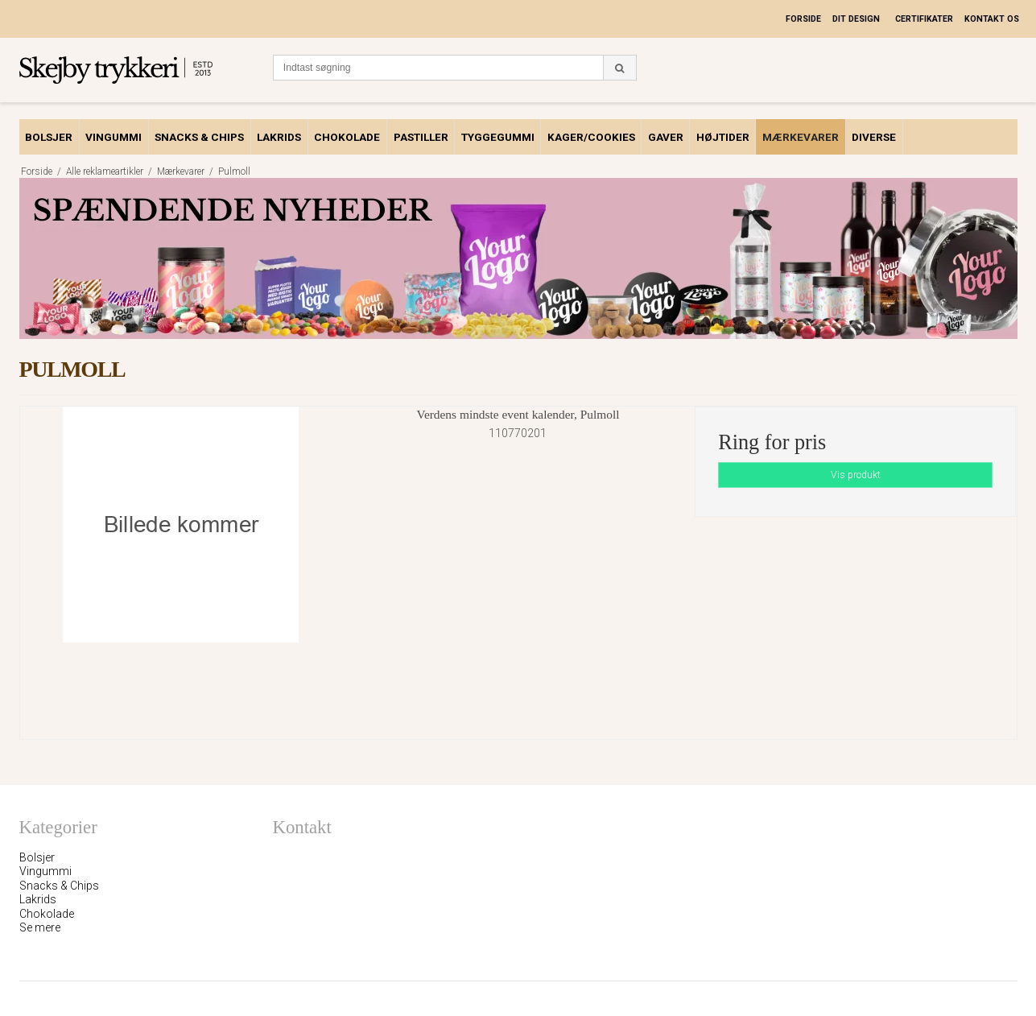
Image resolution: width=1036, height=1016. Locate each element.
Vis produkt (856, 475)
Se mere (39, 927)
